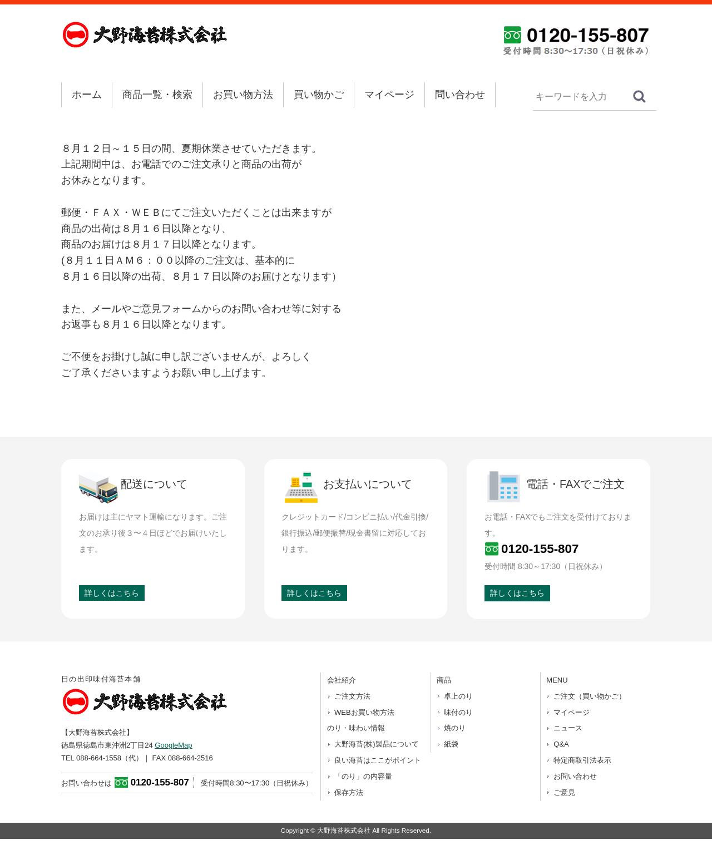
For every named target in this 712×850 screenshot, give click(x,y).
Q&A (560, 744)
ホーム (87, 94)
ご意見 (564, 792)
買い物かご (319, 94)
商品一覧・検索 (157, 94)
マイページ (389, 94)
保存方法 (348, 792)
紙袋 (451, 744)
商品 (444, 680)
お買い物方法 (243, 94)
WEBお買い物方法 (364, 712)
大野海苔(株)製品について (376, 744)
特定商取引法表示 (582, 760)
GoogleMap (173, 745)
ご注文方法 (352, 696)
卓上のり (458, 696)
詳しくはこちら (112, 593)
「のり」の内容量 (363, 776)
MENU (556, 680)
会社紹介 (341, 680)
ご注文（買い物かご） (589, 696)
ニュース (567, 728)
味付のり (458, 712)
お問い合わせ (575, 776)
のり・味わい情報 (356, 728)
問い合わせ (460, 94)
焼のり (455, 728)
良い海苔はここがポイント (377, 760)
